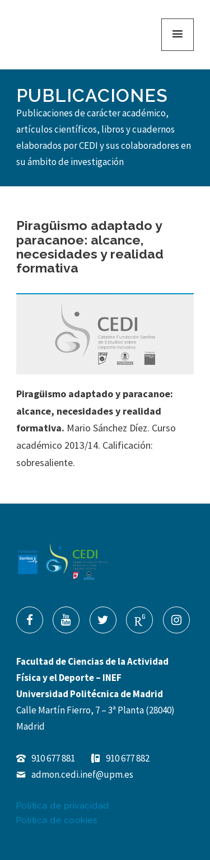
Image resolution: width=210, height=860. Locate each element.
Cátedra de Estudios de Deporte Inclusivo (64, 35)
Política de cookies (56, 820)
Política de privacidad (62, 806)
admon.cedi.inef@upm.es (74, 774)
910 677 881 (45, 758)
